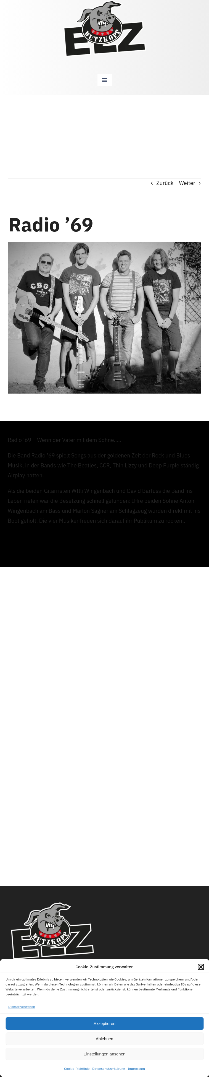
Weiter (187, 183)
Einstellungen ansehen (105, 1054)
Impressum (136, 1068)
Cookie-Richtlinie (76, 1068)
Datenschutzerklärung (108, 1068)
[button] (200, 967)
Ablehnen (104, 1038)
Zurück (164, 183)
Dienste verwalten (21, 1007)
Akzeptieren (104, 1023)
